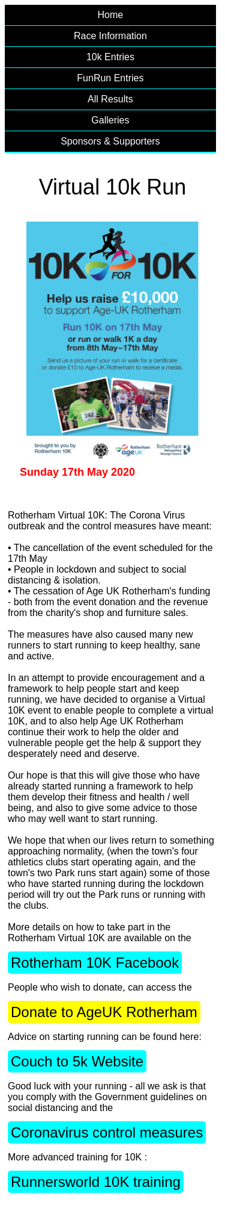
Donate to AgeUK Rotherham (104, 1012)
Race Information (110, 36)
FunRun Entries (110, 78)
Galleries (110, 120)
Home (111, 15)
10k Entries (110, 57)
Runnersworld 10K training (96, 1182)
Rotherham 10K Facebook (95, 962)
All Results (110, 99)
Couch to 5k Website (77, 1061)
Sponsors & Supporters (110, 141)
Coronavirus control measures (107, 1132)
